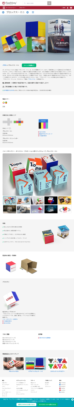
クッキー (47, 384)
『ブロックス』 (32, 79)
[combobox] (35, 3)
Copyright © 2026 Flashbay (64, 403)
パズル (5, 65)
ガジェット (4, 395)
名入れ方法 (42, 132)
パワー (3, 386)
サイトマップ (34, 392)
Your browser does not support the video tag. (54, 234)
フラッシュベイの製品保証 (37, 388)
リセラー (33, 390)
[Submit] (25, 3)
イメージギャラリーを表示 (10, 319)
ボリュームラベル (20, 394)
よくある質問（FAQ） (36, 386)
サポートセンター (35, 384)
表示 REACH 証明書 (45, 338)
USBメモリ (22, 7)
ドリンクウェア (5, 384)
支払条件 (47, 382)
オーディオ (4, 394)
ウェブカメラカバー (6, 388)
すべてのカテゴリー (9, 7)
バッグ (3, 390)
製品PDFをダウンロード (45, 134)
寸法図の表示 (43, 136)
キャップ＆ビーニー (6, 392)
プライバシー (48, 386)
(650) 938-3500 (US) (66, 401)
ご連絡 (63, 7)
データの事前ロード (21, 382)
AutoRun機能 (19, 388)
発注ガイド (33, 382)
